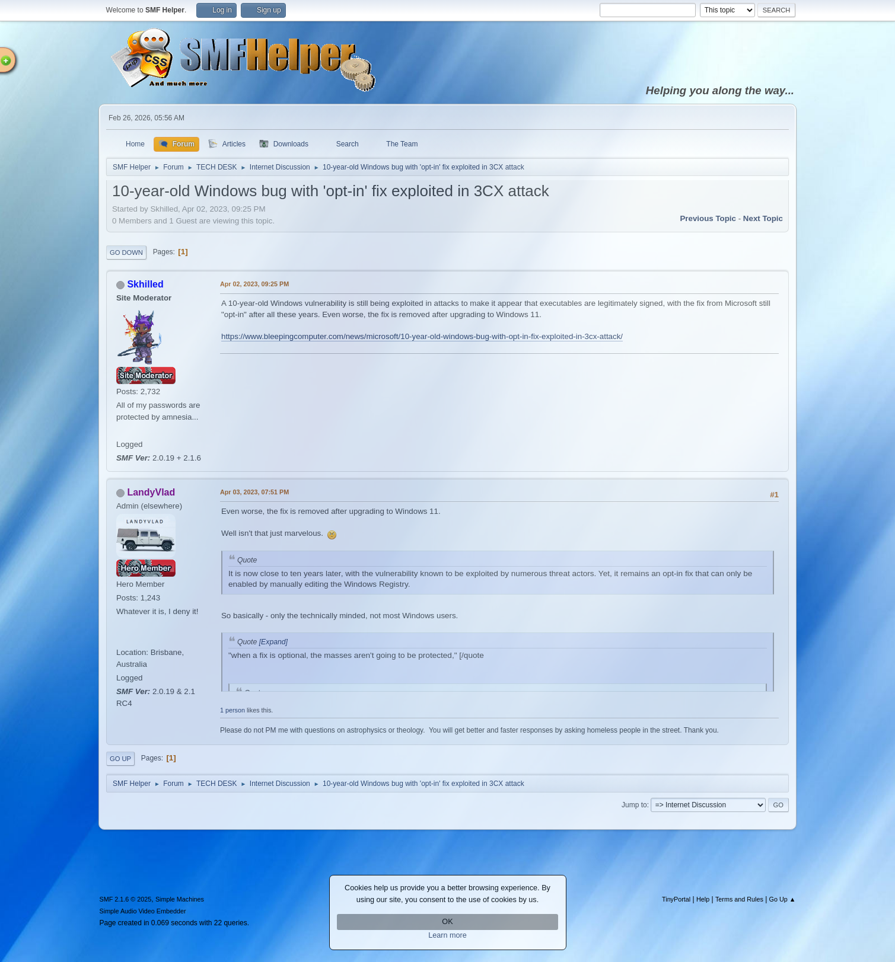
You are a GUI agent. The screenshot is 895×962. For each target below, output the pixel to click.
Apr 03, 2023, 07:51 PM (254, 492)
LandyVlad (151, 492)
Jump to (634, 805)
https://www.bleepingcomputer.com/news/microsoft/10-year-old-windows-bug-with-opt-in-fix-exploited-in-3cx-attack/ (422, 336)
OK (447, 922)
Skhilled (145, 284)
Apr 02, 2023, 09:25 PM (254, 283)
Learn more (447, 935)
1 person (232, 710)
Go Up (120, 758)
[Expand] (272, 642)
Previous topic (708, 218)
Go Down (126, 252)
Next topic (763, 218)
